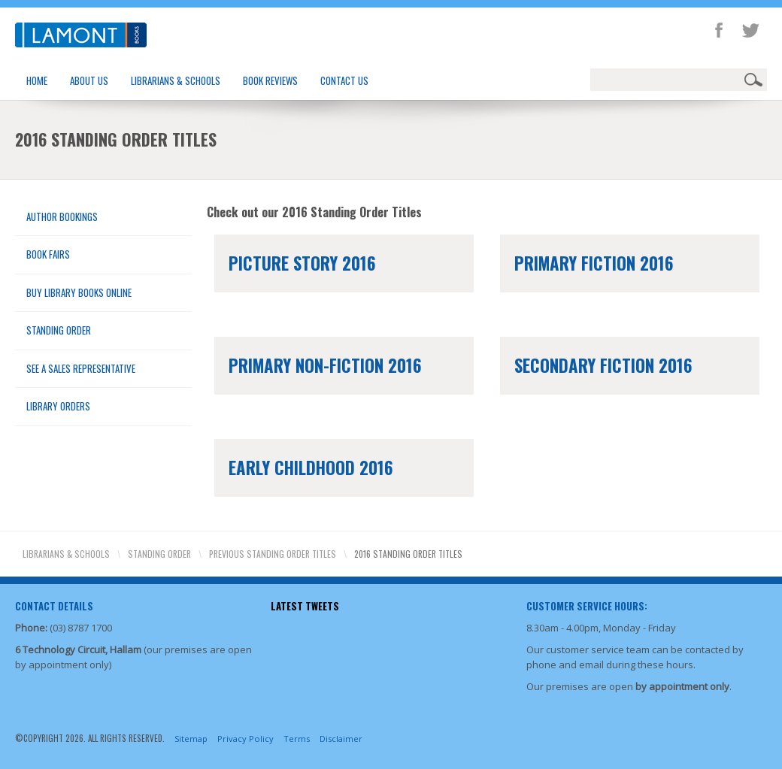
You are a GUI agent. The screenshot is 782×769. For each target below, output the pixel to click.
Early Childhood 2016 (311, 467)
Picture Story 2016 (302, 263)
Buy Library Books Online (79, 292)
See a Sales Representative (80, 368)
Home (36, 80)
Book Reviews (270, 80)
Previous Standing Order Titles (272, 553)
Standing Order (58, 330)
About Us (89, 80)
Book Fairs (48, 254)
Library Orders (58, 405)
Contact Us (344, 80)
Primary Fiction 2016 (594, 263)
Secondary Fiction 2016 (603, 365)
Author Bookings (62, 216)
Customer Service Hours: (586, 605)
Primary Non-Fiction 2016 (325, 365)
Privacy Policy (245, 738)
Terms (296, 738)
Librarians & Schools (175, 80)
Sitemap (191, 738)
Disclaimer (341, 738)
